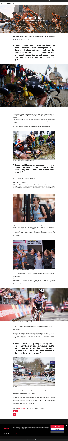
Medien (56, 427)
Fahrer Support (40, 426)
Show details (15, 439)
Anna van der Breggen (43, 180)
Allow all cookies (57, 431)
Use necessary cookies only (57, 437)
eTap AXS (15, 411)
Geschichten (36, 426)
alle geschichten (10, 3)
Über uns (56, 426)
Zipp (14, 414)
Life (2, 3)
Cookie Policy (40, 436)
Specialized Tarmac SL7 (22, 408)
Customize (57, 434)
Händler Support (40, 427)
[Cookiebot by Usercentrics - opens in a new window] (6, 439)
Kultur (36, 427)
